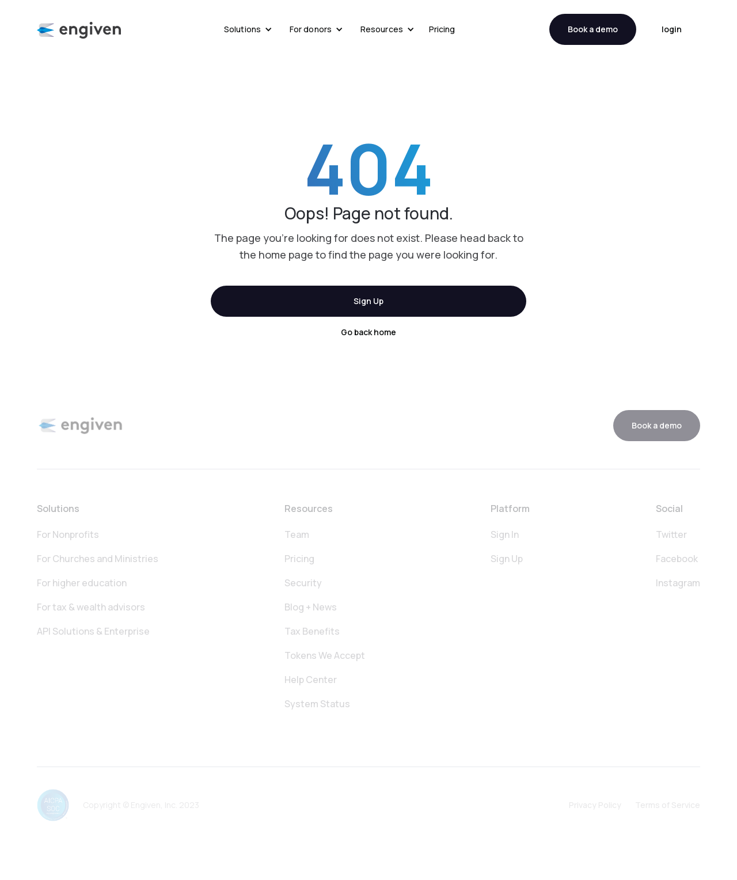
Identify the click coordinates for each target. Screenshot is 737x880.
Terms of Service (667, 804)
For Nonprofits (68, 534)
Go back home (368, 332)
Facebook (677, 558)
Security (303, 582)
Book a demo (593, 29)
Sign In (505, 534)
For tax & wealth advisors (91, 607)
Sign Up (368, 300)
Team (296, 534)
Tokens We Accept (324, 655)
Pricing (442, 29)
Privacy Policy (595, 804)
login (672, 29)
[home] (79, 29)
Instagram (678, 582)
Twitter (671, 534)
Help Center (310, 679)
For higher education (82, 582)
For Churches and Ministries (97, 558)
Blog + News (310, 607)
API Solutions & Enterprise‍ (93, 631)
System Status (317, 703)
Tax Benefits (312, 631)
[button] (248, 29)
